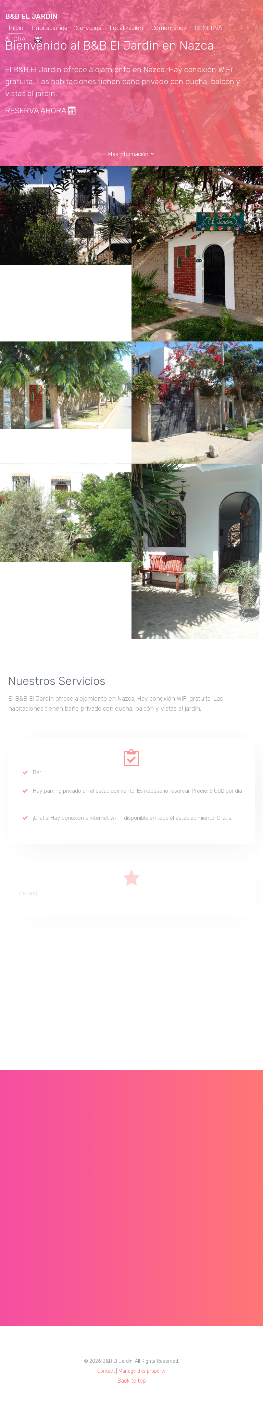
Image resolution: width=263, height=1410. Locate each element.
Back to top (131, 1380)
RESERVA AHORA (40, 110)
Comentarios (169, 28)
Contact (106, 1371)
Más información (131, 154)
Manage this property (142, 1371)
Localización (126, 28)
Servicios (88, 28)
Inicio (16, 28)
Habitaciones (49, 28)
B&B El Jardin (31, 16)
